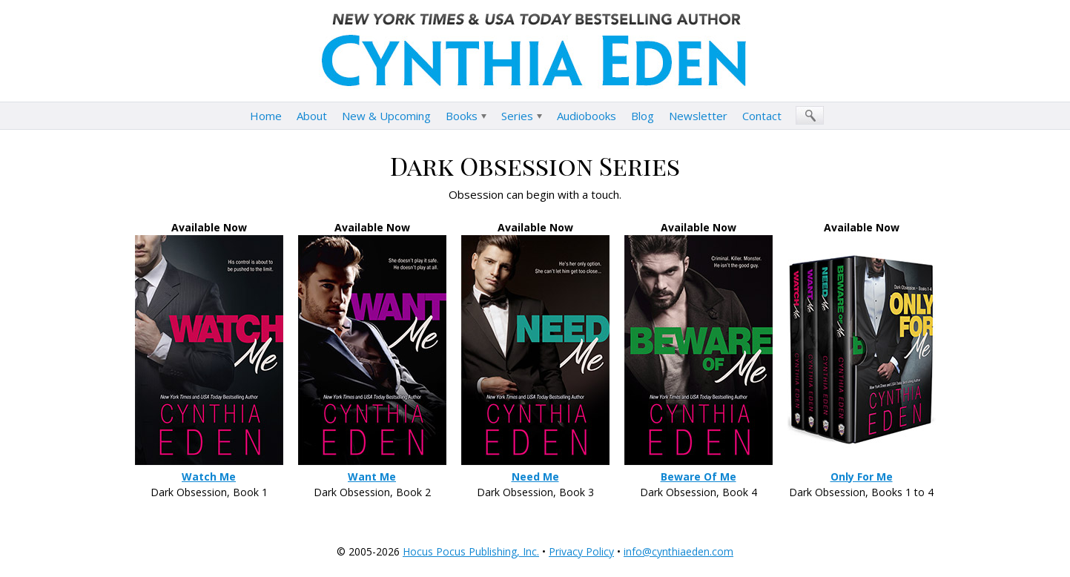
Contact (762, 115)
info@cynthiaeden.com (678, 551)
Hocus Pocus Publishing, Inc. (471, 551)
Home (266, 115)
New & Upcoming (386, 115)
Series (517, 115)
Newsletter (698, 115)
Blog (642, 115)
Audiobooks (586, 115)
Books (462, 115)
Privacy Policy (581, 551)
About (312, 115)
